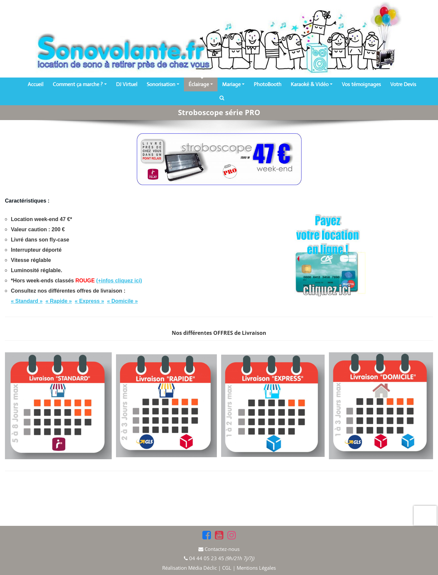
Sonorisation (163, 84)
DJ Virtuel (126, 84)
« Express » (89, 301)
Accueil (36, 84)
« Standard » (27, 301)
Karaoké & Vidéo (312, 84)
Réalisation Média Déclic (190, 567)
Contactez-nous (222, 549)
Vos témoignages (361, 84)
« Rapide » (58, 301)
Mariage (233, 84)
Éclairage (201, 84)
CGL (226, 567)
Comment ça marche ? (80, 84)
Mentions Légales (256, 567)
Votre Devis (403, 84)
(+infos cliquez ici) (119, 280)
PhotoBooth (267, 84)
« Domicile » (122, 301)
